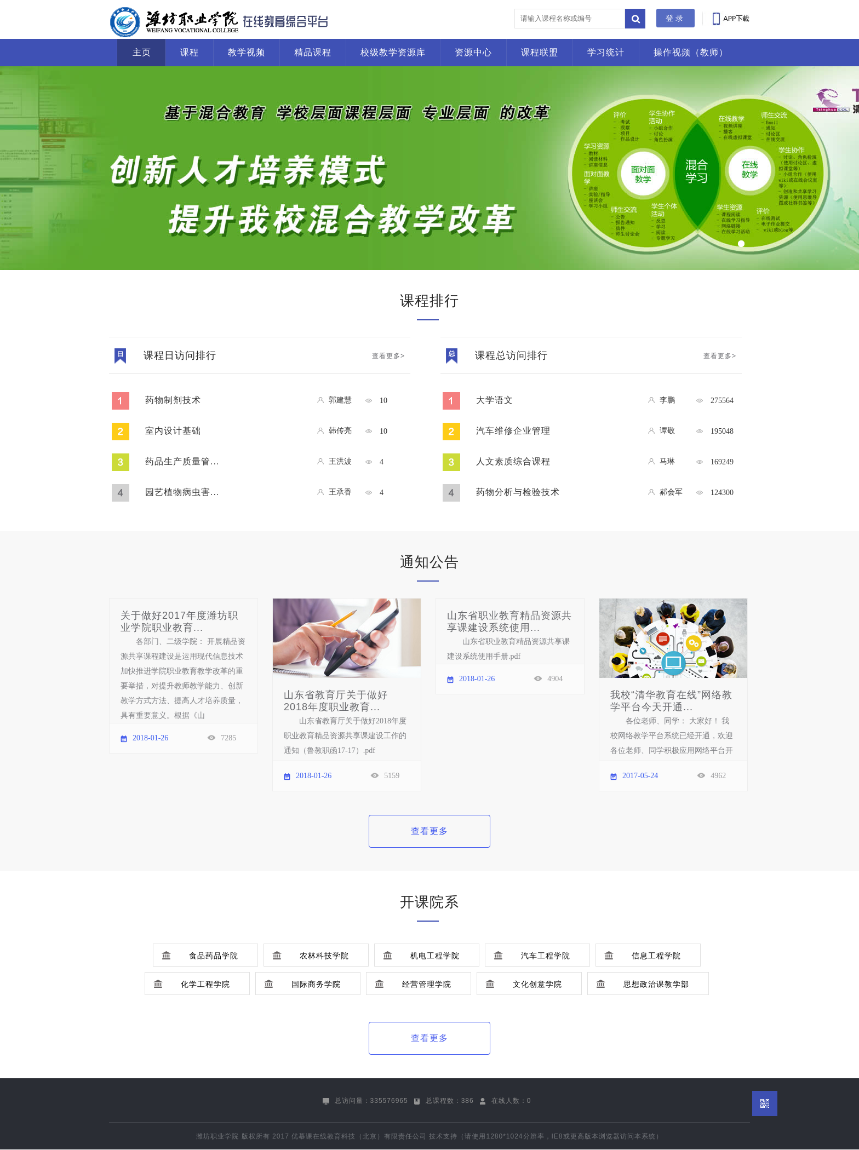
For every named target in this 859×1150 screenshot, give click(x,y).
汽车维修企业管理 (513, 430)
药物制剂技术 (173, 400)
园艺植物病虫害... (182, 492)
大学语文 (494, 400)
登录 (675, 18)
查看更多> (388, 356)
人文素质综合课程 (513, 461)
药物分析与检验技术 (518, 492)
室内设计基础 (173, 430)
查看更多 (429, 831)
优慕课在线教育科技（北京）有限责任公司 (359, 1136)
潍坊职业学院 (217, 1136)
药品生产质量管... (182, 461)
